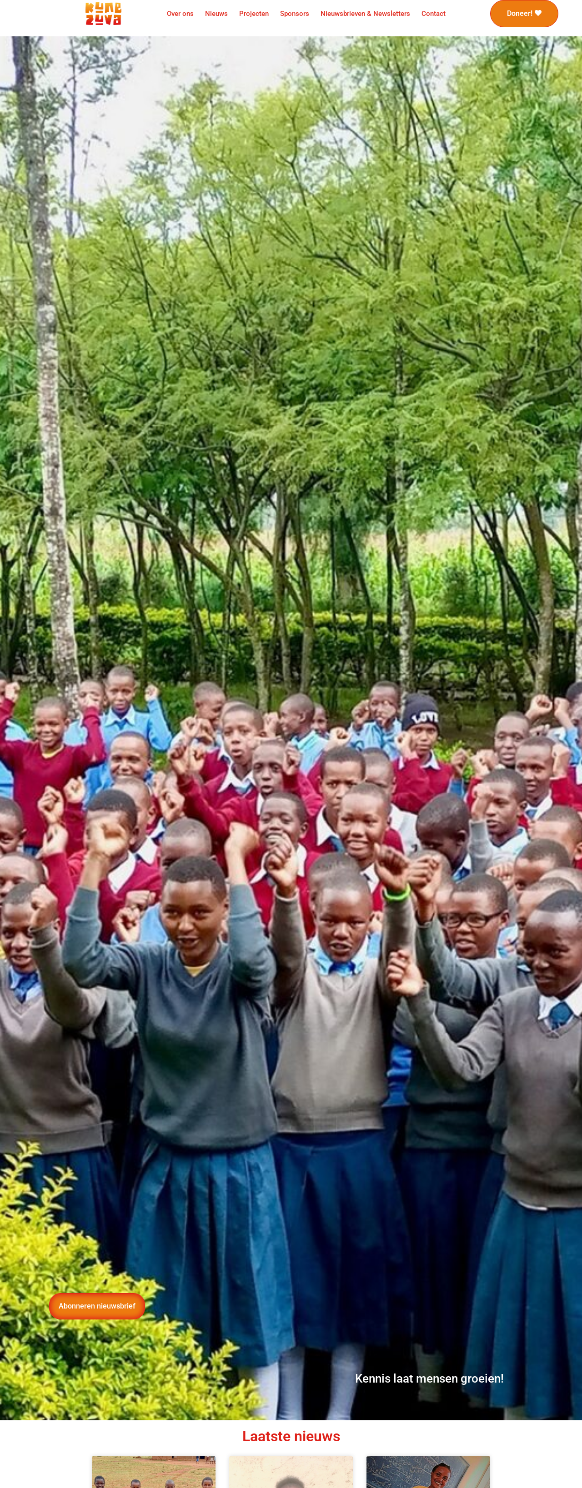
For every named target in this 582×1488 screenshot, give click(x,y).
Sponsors (294, 14)
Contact (433, 14)
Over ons (180, 14)
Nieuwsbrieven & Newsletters (365, 14)
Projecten (254, 14)
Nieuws (216, 14)
